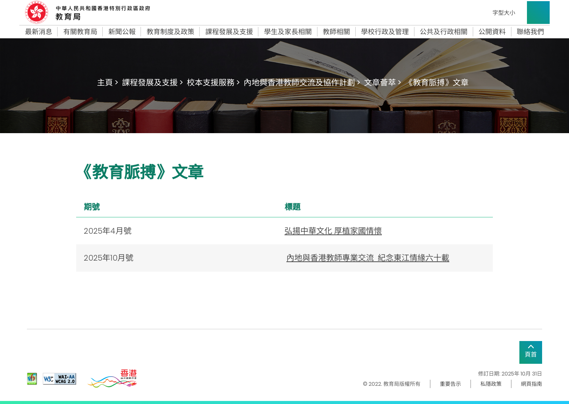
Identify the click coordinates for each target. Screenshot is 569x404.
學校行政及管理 (385, 32)
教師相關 (336, 32)
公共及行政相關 (443, 32)
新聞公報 (122, 32)
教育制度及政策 (170, 32)
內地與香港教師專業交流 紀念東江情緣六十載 (367, 257)
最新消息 (38, 32)
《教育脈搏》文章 (437, 82)
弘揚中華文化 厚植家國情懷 (333, 230)
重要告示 (450, 384)
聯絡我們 (530, 32)
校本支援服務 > (213, 82)
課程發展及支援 (229, 32)
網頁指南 (531, 384)
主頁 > (107, 82)
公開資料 (492, 32)
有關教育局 (80, 32)
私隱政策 (491, 384)
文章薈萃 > (382, 82)
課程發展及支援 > (152, 82)
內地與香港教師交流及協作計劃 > (302, 82)
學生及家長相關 (288, 32)
